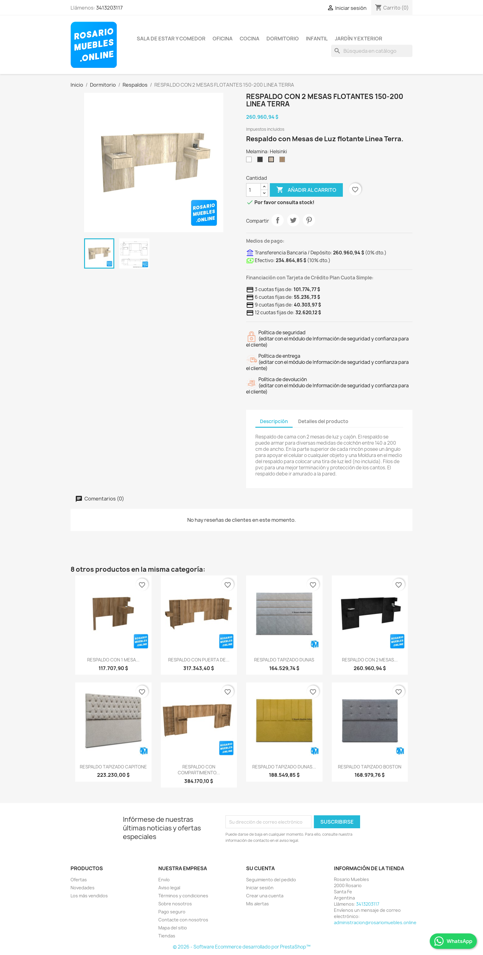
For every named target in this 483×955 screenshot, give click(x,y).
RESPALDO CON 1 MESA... (113, 660)
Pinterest (309, 220)
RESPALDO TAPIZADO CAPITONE (113, 767)
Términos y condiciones (183, 896)
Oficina (223, 38)
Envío (164, 880)
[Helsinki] (272, 161)
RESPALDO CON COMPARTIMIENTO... (199, 770)
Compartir (277, 220)
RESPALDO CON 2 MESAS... (370, 660)
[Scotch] (283, 161)
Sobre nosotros (175, 904)
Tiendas (166, 936)
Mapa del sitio (172, 928)
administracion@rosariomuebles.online (375, 922)
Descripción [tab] (274, 421)
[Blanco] (250, 161)
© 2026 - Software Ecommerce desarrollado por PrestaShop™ (241, 947)
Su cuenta (260, 868)
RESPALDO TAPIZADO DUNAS (284, 660)
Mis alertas (257, 904)
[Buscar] (371, 51)
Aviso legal (169, 888)
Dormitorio (282, 38)
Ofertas (79, 880)
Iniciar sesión (260, 888)
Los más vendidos (89, 896)
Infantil (317, 38)
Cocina (249, 38)
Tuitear (293, 220)
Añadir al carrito (306, 190)
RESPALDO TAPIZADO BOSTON (369, 767)
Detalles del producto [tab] (323, 421)
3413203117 (109, 7)
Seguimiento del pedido (271, 880)
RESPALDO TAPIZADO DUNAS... (284, 767)
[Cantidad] (253, 190)
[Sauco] (261, 161)
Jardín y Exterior (358, 38)
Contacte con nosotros (183, 920)
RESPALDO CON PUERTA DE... (198, 660)
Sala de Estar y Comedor (171, 38)
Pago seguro (171, 912)
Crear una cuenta (264, 896)
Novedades (83, 888)
